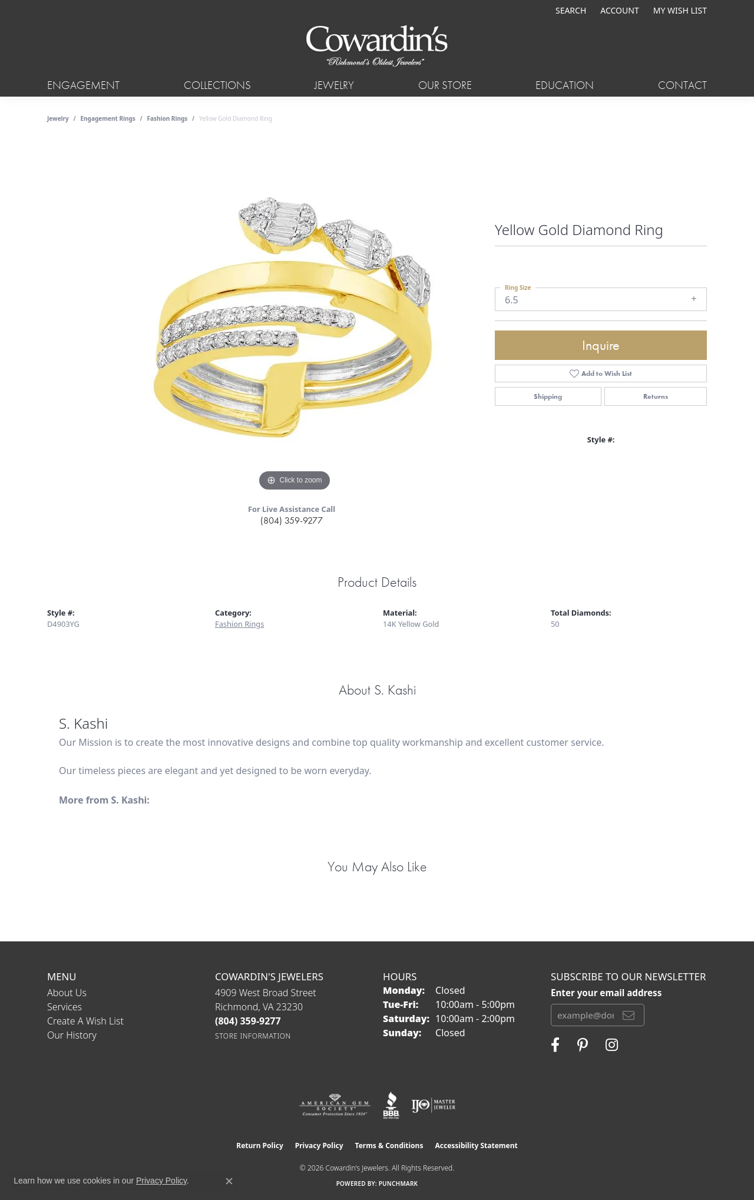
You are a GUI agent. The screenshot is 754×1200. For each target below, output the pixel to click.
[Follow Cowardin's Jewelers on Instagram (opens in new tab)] (612, 1045)
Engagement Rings (108, 118)
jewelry (58, 118)
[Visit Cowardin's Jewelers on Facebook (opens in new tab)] (555, 1045)
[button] (569, 10)
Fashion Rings (167, 118)
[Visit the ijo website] (433, 1105)
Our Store (445, 85)
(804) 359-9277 (291, 520)
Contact (682, 85)
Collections (217, 85)
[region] (294, 317)
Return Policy (259, 1146)
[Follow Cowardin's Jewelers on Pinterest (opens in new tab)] (582, 1045)
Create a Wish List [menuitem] (85, 1020)
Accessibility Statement (476, 1146)
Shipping (548, 396)
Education (564, 85)
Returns (655, 396)
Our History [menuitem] (72, 1035)
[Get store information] (253, 1036)
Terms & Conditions (389, 1146)
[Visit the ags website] (335, 1105)
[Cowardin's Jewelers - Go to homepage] (377, 47)
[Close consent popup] (229, 1181)
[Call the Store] (248, 1020)
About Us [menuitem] (67, 992)
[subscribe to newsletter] (628, 1015)
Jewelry (334, 85)
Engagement (83, 85)
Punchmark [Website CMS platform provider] (398, 1183)
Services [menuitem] (64, 1006)
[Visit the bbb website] (391, 1105)
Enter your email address (606, 993)
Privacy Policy (319, 1146)
